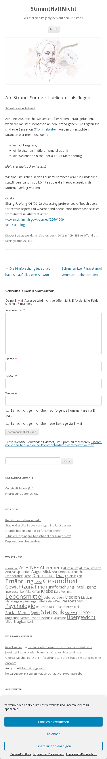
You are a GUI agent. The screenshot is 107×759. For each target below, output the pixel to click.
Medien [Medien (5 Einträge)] (72, 597)
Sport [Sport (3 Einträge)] (35, 612)
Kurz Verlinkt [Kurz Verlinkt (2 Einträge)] (63, 591)
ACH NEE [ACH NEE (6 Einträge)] (29, 567)
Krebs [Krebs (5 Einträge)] (47, 591)
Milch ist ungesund (32, 668)
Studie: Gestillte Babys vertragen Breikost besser (38, 525)
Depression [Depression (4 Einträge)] (43, 575)
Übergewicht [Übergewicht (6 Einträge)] (81, 617)
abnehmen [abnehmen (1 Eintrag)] (11, 568)
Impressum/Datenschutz (48, 754)
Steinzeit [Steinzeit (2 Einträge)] (71, 613)
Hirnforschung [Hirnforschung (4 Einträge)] (60, 587)
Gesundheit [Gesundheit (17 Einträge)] (60, 580)
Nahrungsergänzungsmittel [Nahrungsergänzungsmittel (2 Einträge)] (25, 601)
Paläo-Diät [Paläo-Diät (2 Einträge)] (53, 601)
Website (11, 393)
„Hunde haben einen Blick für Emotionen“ (33, 531)
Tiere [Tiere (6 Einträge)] (84, 612)
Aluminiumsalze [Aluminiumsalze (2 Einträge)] (90, 568)
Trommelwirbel (45, 129)
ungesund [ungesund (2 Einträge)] (12, 618)
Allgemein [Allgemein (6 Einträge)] (51, 567)
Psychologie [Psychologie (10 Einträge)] (20, 605)
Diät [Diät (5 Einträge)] (60, 575)
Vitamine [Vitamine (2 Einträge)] (60, 618)
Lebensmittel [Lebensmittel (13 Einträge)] (24, 596)
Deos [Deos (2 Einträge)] (27, 576)
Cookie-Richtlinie (20, 754)
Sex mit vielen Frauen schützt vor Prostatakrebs (60, 647)
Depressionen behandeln (22, 541)
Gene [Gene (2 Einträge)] (38, 582)
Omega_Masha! (15, 658)
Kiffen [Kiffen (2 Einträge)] (36, 591)
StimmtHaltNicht (53, 8)
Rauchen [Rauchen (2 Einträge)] (42, 607)
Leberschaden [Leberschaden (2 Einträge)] (54, 597)
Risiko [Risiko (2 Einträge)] (53, 607)
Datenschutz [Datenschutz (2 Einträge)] (77, 572)
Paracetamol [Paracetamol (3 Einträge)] (72, 601)
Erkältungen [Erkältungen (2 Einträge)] (73, 576)
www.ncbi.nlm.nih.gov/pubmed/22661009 (34, 219)
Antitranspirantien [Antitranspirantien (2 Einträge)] (18, 572)
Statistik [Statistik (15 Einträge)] (52, 612)
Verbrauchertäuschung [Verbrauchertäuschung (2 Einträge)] (36, 618)
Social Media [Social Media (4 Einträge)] (17, 612)
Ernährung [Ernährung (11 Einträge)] (19, 581)
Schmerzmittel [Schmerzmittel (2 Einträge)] (68, 607)
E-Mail (11, 376)
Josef (8, 652)
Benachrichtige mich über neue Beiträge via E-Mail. (47, 423)
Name (11, 359)
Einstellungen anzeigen (53, 746)
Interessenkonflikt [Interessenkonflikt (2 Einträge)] (18, 591)
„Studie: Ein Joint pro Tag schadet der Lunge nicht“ (38, 536)
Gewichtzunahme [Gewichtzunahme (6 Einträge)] (25, 586)
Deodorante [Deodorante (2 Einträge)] (14, 576)
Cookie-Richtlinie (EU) (19, 488)
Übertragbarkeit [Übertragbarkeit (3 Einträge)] (19, 621)
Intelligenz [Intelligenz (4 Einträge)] (85, 587)
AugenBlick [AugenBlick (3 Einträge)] (41, 571)
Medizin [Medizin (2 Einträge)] (86, 597)
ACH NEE (73, 235)
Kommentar (15, 310)
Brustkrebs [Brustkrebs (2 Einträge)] (59, 572)
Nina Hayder (13, 647)
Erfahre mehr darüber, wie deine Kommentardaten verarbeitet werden (53, 443)
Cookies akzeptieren (53, 721)
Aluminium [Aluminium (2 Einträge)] (70, 568)
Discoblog (17, 225)
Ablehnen (54, 734)
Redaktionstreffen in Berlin (23, 520)
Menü (53, 29)
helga (9, 674)
